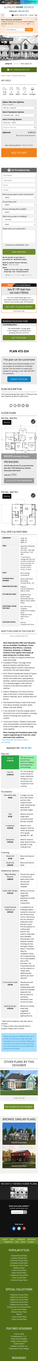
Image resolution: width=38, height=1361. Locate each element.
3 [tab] (22, 62)
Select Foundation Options (13, 112)
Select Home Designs (19, 1339)
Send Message (19, 252)
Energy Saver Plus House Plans (19, 1307)
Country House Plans (19, 1258)
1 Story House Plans (19, 1317)
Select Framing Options (12, 119)
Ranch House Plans (19, 1273)
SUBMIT (29, 30)
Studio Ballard (19, 1344)
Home (3, 76)
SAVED (15, 15)
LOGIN (31, 15)
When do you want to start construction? (18, 194)
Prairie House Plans (19, 1270)
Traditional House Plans (19, 1275)
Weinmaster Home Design (19, 1348)
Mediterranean (19, 1268)
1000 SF (19, 1314)
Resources (32, 1239)
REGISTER (23, 15)
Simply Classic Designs (19, 1341)
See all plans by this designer (19, 1106)
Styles (12, 1239)
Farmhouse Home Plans (19, 1265)
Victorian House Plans (19, 1280)
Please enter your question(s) (14, 228)
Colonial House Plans (19, 76)
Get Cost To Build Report (19, 307)
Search (5, 1239)
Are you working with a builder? (15, 209)
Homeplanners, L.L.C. (19, 1336)
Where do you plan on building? (15, 216)
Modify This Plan (19, 379)
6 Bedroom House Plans (19, 1304)
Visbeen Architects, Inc (19, 1346)
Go (25, 1212)
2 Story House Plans (19, 1319)
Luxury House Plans (19, 1309)
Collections (21, 1239)
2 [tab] (19, 62)
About (23, 1242)
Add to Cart (19, 152)
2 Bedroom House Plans (19, 1295)
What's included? (8, 104)
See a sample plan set (19, 636)
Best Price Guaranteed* (25, 135)
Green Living (19, 1334)
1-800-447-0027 (19, 11)
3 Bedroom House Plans (19, 1297)
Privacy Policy (28, 275)
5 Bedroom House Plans (19, 1302)
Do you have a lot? (10, 202)
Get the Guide (19, 337)
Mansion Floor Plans (19, 1312)
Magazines (8, 1242)
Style (8, 76)
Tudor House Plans (19, 1278)
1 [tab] (16, 62)
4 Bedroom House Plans (19, 1300)
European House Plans (19, 1263)
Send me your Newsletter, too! (16, 245)
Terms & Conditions (20, 24)
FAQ (16, 1242)
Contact (31, 1242)
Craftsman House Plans (19, 1260)
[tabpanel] (19, 47)
